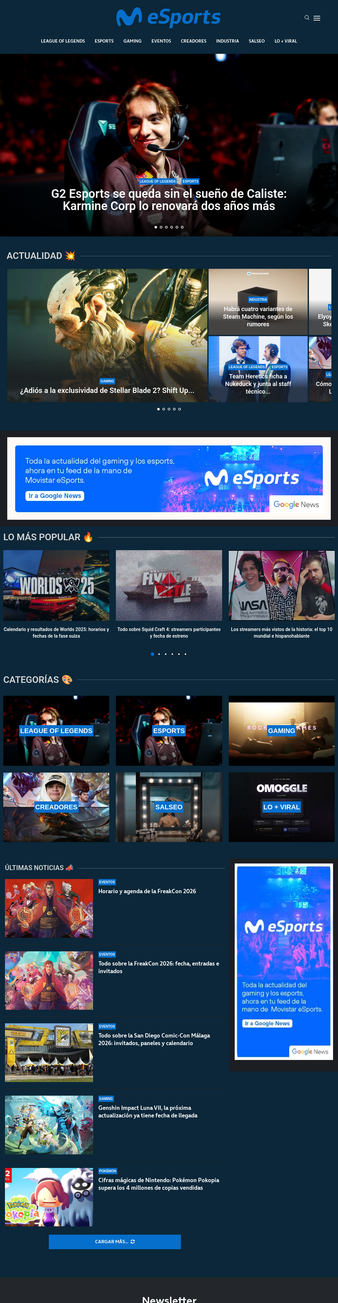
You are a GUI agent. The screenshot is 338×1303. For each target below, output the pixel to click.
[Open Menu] (317, 18)
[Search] (307, 18)
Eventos (161, 41)
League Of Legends (63, 41)
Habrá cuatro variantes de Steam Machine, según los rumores (258, 316)
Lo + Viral (286, 41)
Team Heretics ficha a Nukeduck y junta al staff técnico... (258, 384)
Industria (227, 41)
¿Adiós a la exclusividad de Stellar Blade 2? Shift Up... (107, 390)
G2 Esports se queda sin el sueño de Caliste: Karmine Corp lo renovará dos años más (169, 200)
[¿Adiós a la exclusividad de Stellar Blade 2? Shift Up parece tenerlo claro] (107, 335)
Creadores (193, 41)
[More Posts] (115, 1242)
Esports (104, 41)
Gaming (132, 41)
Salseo (257, 41)
